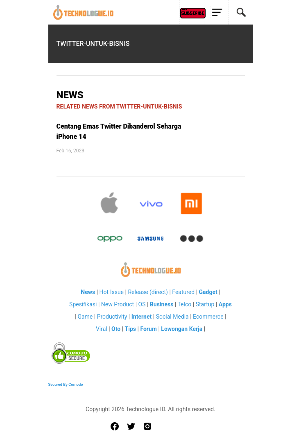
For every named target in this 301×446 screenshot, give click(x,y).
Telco (184, 304)
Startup (205, 304)
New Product (117, 304)
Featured (183, 292)
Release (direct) (148, 292)
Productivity (112, 316)
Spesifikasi (83, 304)
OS (142, 304)
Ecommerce (208, 316)
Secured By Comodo (65, 384)
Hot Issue (112, 292)
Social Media (172, 316)
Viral (101, 329)
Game (85, 316)
